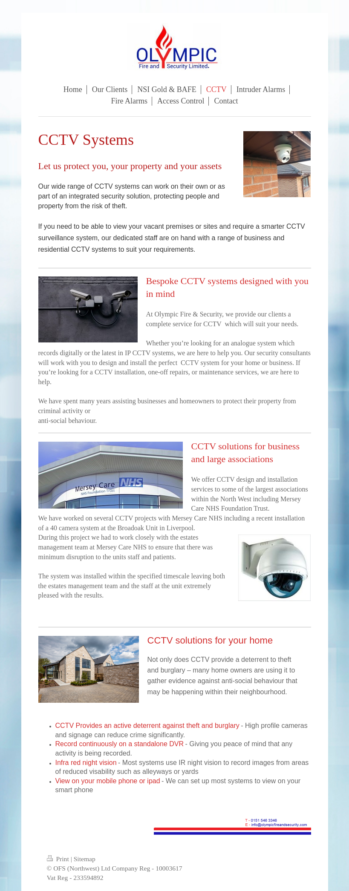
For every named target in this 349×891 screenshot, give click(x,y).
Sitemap (84, 858)
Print (59, 858)
